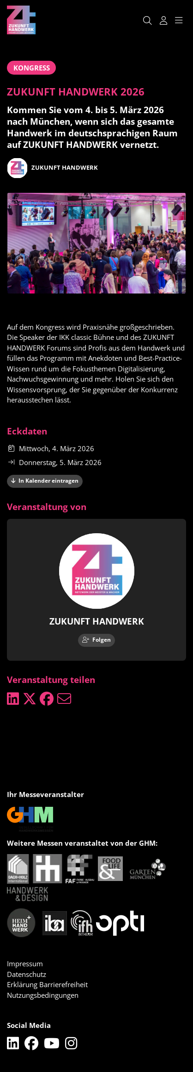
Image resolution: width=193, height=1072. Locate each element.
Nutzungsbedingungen (42, 995)
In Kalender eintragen (45, 481)
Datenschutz (26, 974)
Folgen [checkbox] (96, 640)
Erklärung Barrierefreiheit (47, 984)
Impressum (25, 963)
